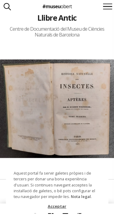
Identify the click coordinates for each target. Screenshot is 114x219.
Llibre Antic (57, 17)
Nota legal (81, 196)
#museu (57, 6)
